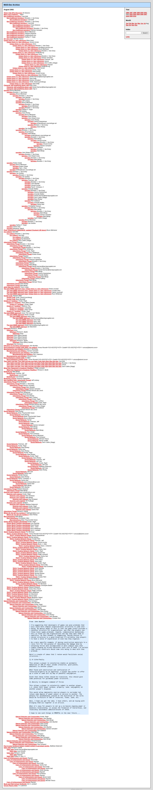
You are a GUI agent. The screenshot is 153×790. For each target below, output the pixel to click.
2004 (134, 14)
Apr (136, 23)
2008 (127, 16)
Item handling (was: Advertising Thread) (17, 380)
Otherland (7, 328)
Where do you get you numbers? (15, 513)
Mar (133, 23)
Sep (127, 25)
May (138, 23)
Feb (130, 23)
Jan (127, 23)
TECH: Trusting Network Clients (14, 532)
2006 (141, 14)
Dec (136, 25)
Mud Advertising (9, 516)
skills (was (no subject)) (12, 287)
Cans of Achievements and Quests (15, 758)
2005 (138, 14)
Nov (133, 25)
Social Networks (9, 411)
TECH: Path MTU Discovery (13, 13)
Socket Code (8, 296)
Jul (145, 23)
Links (128, 37)
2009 (131, 16)
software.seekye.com (76, 789)
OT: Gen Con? (8, 39)
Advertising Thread (10, 242)
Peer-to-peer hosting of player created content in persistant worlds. (26, 746)
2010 (134, 16)
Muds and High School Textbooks (15, 784)
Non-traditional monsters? (13, 16)
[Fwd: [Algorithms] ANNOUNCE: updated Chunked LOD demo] (25, 230)
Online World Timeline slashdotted (15, 522)
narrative (7, 90)
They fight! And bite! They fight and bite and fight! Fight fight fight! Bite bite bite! (31, 361)
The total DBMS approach (12, 313)
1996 (127, 13)
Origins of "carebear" (11, 301)
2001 (145, 13)
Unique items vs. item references (15, 40)
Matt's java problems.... (11, 14)
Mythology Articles (10, 378)
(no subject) (8, 232)
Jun (142, 23)
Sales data (7, 748)
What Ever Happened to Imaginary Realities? (19, 368)
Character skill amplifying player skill (16, 85)
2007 (145, 14)
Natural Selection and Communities (16, 601)
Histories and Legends (11, 492)
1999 (138, 13)
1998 (134, 13)
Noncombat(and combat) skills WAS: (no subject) (20, 347)
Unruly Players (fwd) (11, 786)
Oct (130, 25)
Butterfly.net (8, 371)
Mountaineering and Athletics (14, 349)
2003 (131, 14)
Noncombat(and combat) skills (14, 358)
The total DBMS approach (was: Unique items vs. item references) (26, 289)
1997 (131, 13)
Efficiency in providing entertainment (16, 346)
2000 (141, 13)
